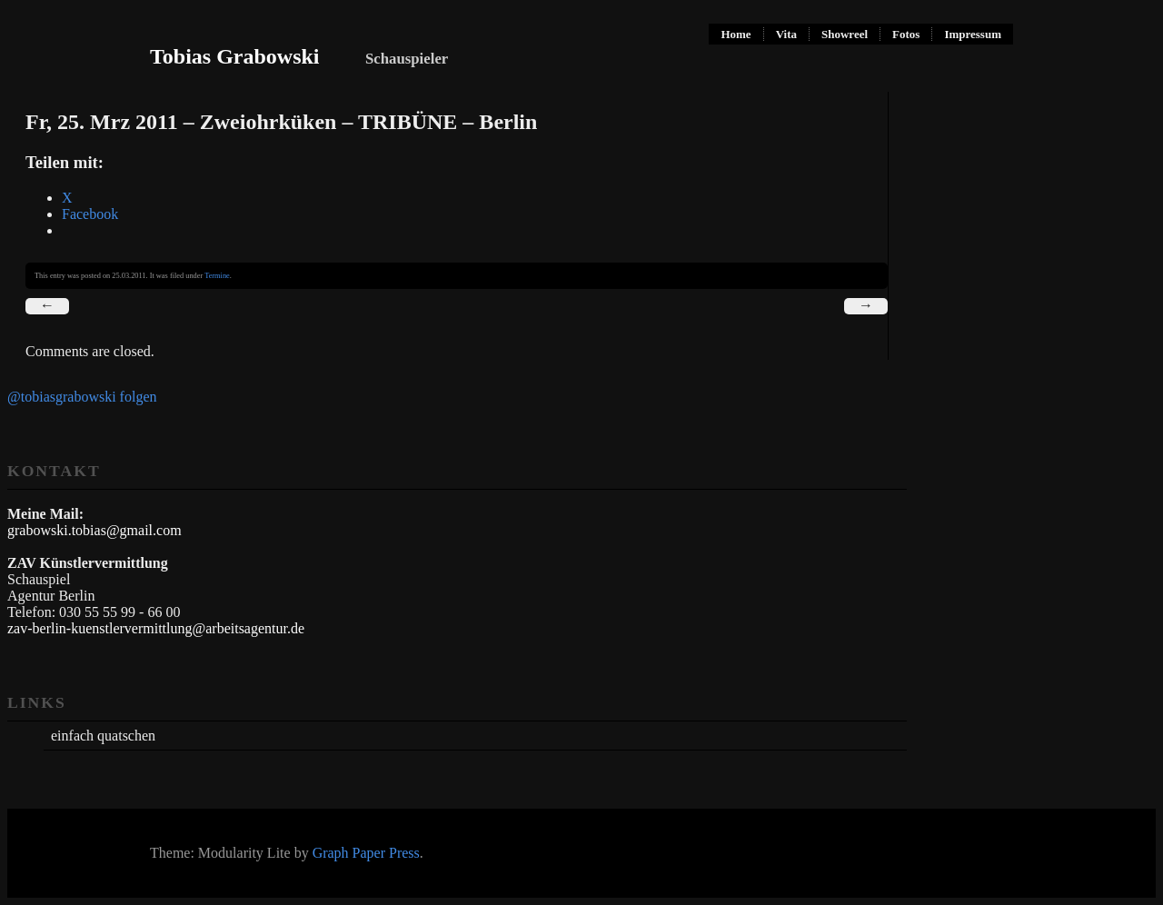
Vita (786, 34)
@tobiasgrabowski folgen (81, 396)
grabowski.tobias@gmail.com (94, 530)
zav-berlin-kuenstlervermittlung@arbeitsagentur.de (155, 628)
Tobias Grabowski (235, 56)
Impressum (972, 34)
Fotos (905, 34)
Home (735, 34)
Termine (217, 276)
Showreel (844, 34)
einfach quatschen (103, 735)
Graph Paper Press (366, 852)
